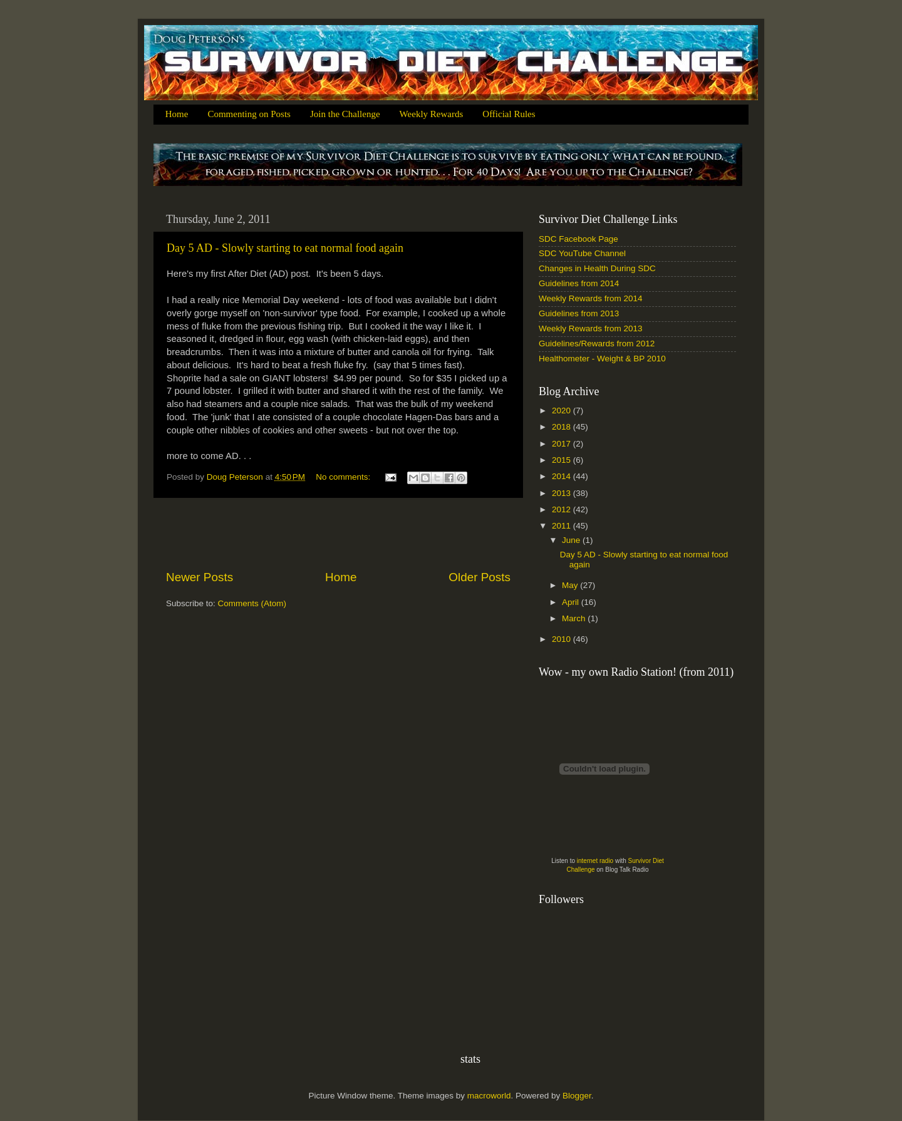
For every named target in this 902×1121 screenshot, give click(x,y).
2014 (562, 476)
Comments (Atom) (252, 603)
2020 (562, 410)
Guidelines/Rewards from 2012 (597, 343)
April (571, 602)
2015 (562, 460)
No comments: (344, 477)
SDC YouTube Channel (582, 253)
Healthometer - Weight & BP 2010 (602, 358)
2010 (562, 639)
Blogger (576, 1095)
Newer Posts (199, 577)
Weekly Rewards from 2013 (591, 328)
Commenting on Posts (249, 114)
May (571, 585)
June (572, 540)
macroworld (489, 1095)
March (575, 618)
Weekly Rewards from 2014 (591, 298)
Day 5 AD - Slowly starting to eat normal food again (285, 248)
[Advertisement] (338, 533)
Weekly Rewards (432, 114)
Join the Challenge (345, 114)
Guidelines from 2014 (579, 283)
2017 (562, 443)
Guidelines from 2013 (579, 313)
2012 (562, 509)
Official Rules (508, 114)
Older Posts (479, 577)
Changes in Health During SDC (597, 268)
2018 (562, 426)
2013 (562, 493)
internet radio (595, 860)
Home (177, 114)
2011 (562, 525)
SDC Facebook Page (578, 239)
